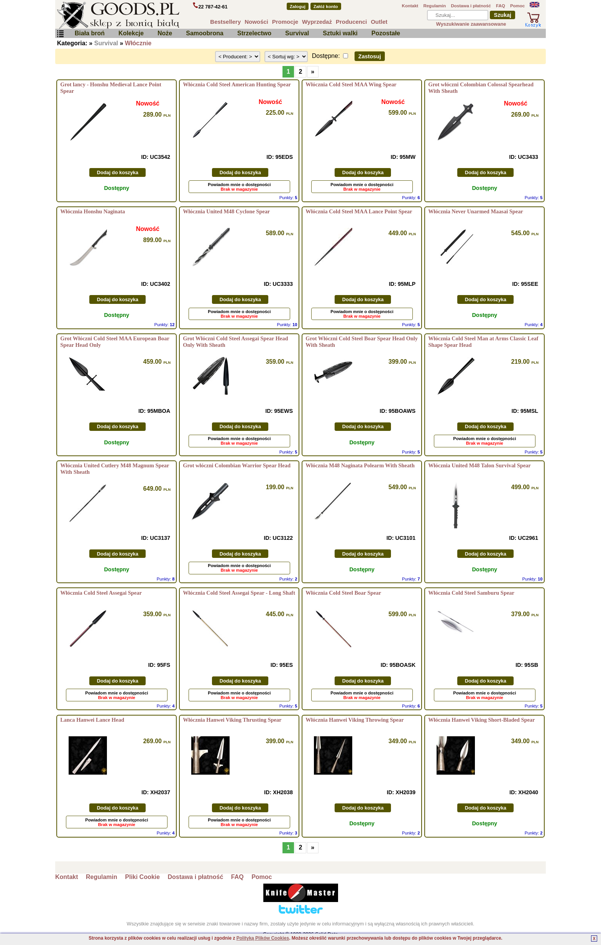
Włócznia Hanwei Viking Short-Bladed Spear (481, 720)
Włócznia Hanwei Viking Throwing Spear (354, 720)
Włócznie (138, 43)
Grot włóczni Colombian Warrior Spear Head (237, 465)
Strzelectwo (254, 33)
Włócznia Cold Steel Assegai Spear (101, 593)
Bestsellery (225, 21)
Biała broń (90, 33)
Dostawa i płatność (471, 5)
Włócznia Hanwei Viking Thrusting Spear (232, 720)
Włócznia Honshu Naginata (92, 211)
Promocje (285, 21)
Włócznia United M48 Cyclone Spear (226, 211)
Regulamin (434, 5)
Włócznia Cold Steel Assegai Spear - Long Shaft (239, 593)
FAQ (500, 5)
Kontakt (410, 5)
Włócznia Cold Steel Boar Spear (343, 593)
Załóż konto (326, 6)
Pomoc (517, 5)
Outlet (379, 21)
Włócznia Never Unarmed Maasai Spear (475, 211)
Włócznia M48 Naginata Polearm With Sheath (359, 465)
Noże (165, 33)
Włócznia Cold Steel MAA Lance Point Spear (358, 211)
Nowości (256, 21)
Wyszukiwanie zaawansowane (471, 24)
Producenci (351, 21)
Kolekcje (131, 33)
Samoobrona (204, 33)
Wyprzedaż (317, 21)
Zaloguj (297, 6)
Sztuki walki (340, 33)
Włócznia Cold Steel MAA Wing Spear (350, 84)
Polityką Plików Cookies (262, 938)
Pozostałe (385, 33)
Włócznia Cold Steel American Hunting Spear (237, 84)
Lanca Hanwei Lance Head (92, 720)
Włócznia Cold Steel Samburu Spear (471, 593)
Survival (297, 33)
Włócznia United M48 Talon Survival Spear (479, 465)
